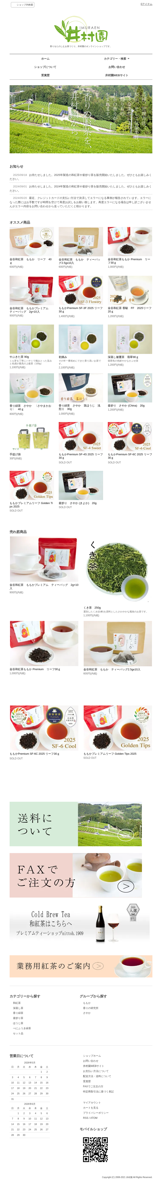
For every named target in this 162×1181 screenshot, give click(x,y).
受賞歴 (45, 75)
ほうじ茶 (18, 1023)
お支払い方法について (96, 1071)
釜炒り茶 (18, 1018)
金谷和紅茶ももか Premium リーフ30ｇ (35, 669)
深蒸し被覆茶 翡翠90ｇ (123, 357)
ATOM (94, 1117)
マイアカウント (92, 1102)
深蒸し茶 (18, 1008)
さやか (87, 1012)
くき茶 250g (92, 607)
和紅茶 (17, 1002)
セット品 (18, 1033)
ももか (87, 1002)
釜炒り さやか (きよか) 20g (77, 503)
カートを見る (90, 1107)
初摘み (63, 357)
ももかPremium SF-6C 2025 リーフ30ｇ (35, 753)
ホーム (45, 58)
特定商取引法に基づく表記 (98, 1091)
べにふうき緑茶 (22, 1028)
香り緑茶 (18, 1012)
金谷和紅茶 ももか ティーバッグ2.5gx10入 (111, 669)
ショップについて (45, 67)
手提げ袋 (15, 454)
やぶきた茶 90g (19, 356)
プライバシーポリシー (96, 1112)
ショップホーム (92, 1055)
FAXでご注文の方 (93, 1086)
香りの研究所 (90, 1008)
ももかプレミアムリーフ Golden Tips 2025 (110, 753)
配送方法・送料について (97, 1076)
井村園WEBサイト (116, 75)
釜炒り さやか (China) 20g (126, 405)
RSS (85, 1117)
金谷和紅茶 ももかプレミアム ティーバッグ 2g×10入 (30, 310)
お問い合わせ (116, 67)
